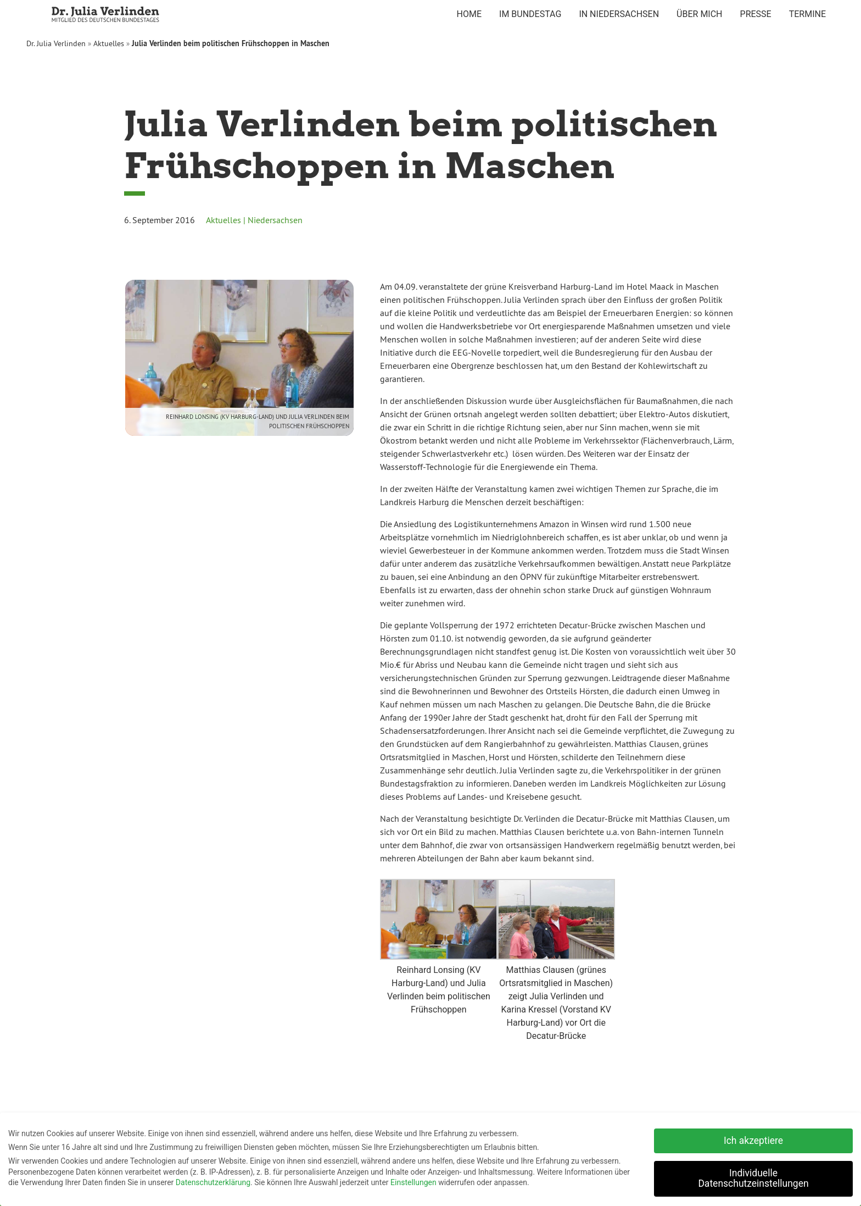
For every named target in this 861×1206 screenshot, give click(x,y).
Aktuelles (108, 43)
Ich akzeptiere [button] (753, 1137)
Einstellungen (413, 1180)
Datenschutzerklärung (213, 1180)
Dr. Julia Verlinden (56, 43)
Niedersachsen (275, 219)
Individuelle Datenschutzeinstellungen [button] (753, 1176)
